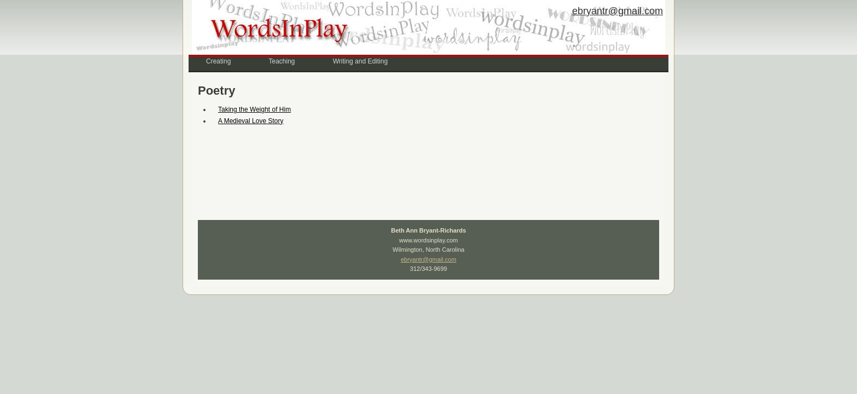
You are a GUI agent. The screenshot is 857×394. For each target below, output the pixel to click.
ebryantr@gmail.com (617, 10)
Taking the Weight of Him (254, 109)
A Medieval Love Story (250, 121)
